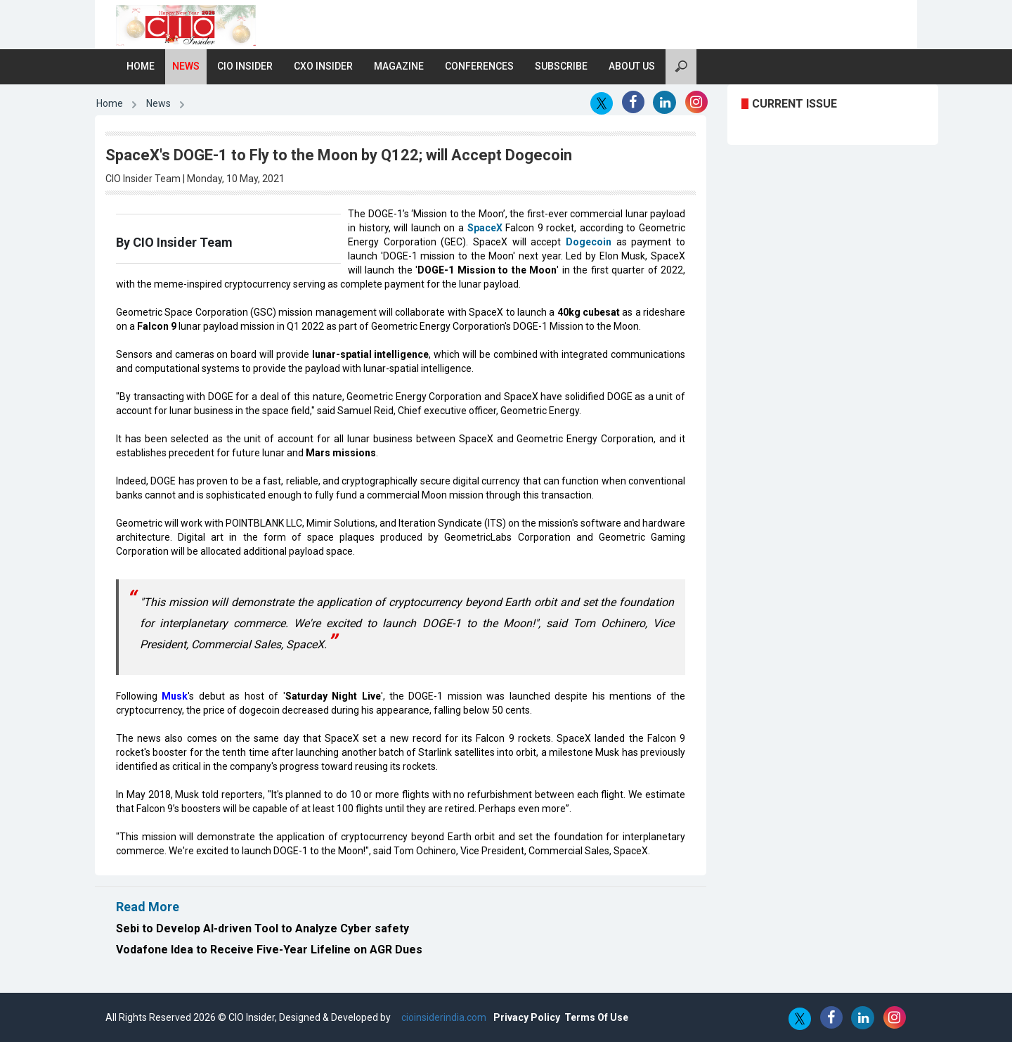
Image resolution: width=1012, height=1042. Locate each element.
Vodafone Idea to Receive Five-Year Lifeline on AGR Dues (269, 949)
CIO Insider (245, 66)
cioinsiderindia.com (442, 1017)
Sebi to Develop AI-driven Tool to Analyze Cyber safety (262, 928)
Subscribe (561, 66)
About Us (632, 66)
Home (140, 66)
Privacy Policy (526, 1017)
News (186, 66)
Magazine (399, 66)
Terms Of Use (596, 1017)
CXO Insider (323, 66)
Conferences (479, 66)
